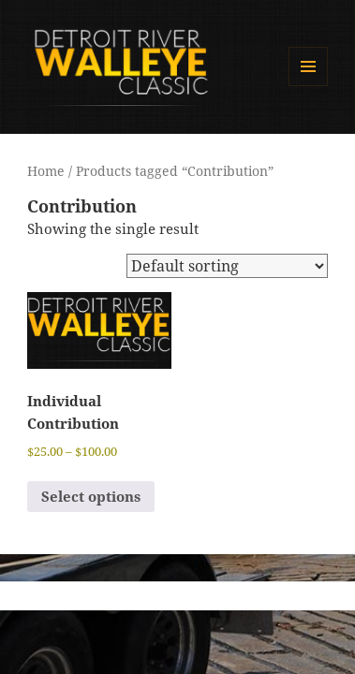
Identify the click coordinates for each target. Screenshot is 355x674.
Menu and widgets (308, 85)
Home (46, 171)
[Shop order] (227, 266)
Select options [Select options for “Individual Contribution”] (91, 496)
